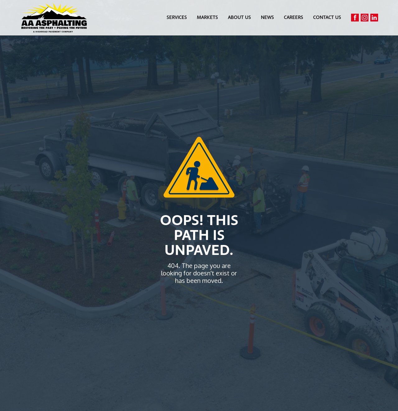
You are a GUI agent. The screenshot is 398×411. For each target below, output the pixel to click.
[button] (177, 17)
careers (293, 17)
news (267, 17)
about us (239, 17)
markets (207, 17)
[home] (54, 18)
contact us (327, 17)
